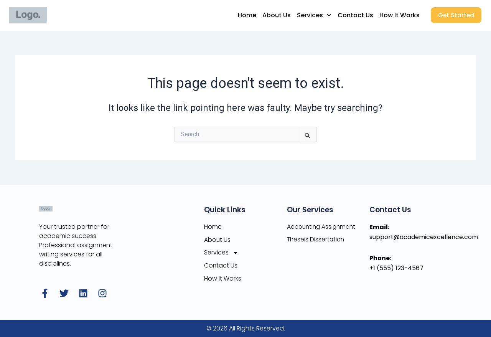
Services (313, 15)
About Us (275, 15)
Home (246, 15)
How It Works (398, 15)
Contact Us (354, 15)
